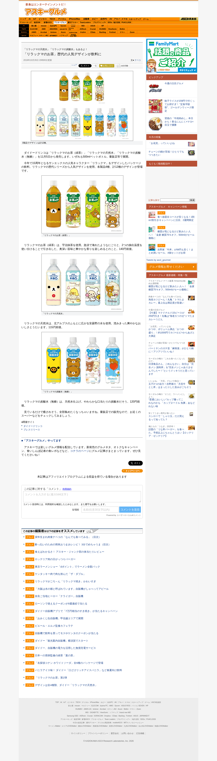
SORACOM (98, 716)
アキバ (117, 19)
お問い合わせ (127, 733)
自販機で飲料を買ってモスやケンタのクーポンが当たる (66, 633)
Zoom (132, 32)
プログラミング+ (99, 22)
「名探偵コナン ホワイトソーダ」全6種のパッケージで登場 (69, 662)
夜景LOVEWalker (115, 726)
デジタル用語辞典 (104, 723)
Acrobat (44, 32)
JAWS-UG (87, 709)
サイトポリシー (78, 733)
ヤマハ (122, 32)
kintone (54, 32)
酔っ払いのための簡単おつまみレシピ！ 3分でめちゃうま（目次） (73, 544)
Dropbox (83, 32)
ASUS (93, 26)
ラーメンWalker (54, 726)
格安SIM (37, 22)
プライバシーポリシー (98, 733)
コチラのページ (79, 450)
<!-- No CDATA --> (171, 182)
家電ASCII (48, 22)
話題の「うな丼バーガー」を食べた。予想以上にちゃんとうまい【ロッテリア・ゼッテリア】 (171, 432)
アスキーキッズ (26, 22)
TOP (57, 702)
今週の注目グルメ (174, 83)
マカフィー (34, 35)
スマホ (124, 19)
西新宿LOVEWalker (100, 726)
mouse (43, 26)
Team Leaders (110, 719)
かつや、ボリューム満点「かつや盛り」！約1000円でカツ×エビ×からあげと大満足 (172, 332)
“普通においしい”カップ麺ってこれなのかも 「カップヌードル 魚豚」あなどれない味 (172, 402)
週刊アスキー (73, 22)
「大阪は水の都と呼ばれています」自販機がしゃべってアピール (72, 588)
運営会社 (115, 733)
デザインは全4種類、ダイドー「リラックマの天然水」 (66, 685)
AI (30, 19)
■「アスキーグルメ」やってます (41, 440)
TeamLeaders (85, 22)
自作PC (103, 19)
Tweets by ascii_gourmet (158, 260)
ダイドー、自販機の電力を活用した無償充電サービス (65, 647)
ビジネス (43, 19)
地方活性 (116, 22)
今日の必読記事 (79, 723)
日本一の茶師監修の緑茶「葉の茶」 (55, 655)
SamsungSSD (71, 29)
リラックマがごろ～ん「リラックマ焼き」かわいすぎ (65, 581)
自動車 (86, 19)
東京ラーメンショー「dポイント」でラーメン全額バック (67, 566)
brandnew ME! (73, 35)
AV (111, 19)
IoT (34, 19)
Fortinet (112, 32)
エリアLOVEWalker (69, 726)
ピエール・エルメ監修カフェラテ (54, 625)
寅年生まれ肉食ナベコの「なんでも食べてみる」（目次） (68, 537)
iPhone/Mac (74, 19)
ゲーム (146, 19)
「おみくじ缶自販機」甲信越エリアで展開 (59, 618)
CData (92, 32)
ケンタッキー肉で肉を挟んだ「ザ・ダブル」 (60, 573)
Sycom (63, 26)
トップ (23, 19)
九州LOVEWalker (130, 726)
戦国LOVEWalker (161, 726)
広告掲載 (140, 733)
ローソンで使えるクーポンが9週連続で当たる (61, 603)
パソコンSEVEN (73, 25)
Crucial (93, 29)
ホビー (95, 19)
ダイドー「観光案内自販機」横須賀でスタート (61, 640)
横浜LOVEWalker (84, 726)
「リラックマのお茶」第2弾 (51, 677)
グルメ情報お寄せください (166, 266)
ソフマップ (63, 35)
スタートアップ (135, 19)
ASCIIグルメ (46, 11)
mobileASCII (117, 723)
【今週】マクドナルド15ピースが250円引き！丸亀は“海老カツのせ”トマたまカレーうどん (171, 316)
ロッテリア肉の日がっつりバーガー (55, 559)
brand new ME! (125, 712)
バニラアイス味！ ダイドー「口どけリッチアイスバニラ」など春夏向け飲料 (78, 670)
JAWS (33, 32)
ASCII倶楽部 (189, 19)
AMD (44, 29)
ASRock (83, 29)
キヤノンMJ (43, 35)
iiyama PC (104, 706)
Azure (63, 32)
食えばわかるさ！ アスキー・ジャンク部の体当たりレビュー (69, 551)
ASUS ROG (53, 29)
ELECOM (33, 29)
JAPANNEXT (53, 35)
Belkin (122, 29)
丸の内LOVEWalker (146, 726)
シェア (74, 65)
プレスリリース (31, 429)
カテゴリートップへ (132, 470)
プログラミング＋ (124, 719)
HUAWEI (102, 29)
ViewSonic (112, 29)
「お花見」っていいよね (162, 143)
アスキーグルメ (60, 22)
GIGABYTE (63, 29)
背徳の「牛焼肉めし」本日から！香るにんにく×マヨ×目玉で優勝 (179, 121)
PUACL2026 (126, 22)
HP (103, 26)
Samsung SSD (72, 716)
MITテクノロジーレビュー (134, 723)
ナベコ (138, 60)
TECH (52, 19)
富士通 (33, 26)
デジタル (62, 19)
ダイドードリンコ (32, 426)
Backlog (102, 32)
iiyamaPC (53, 26)
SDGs (110, 22)
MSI (83, 26)
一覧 (95, 66)
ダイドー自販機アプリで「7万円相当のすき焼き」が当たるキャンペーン (76, 611)
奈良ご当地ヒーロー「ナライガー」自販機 (59, 596)
